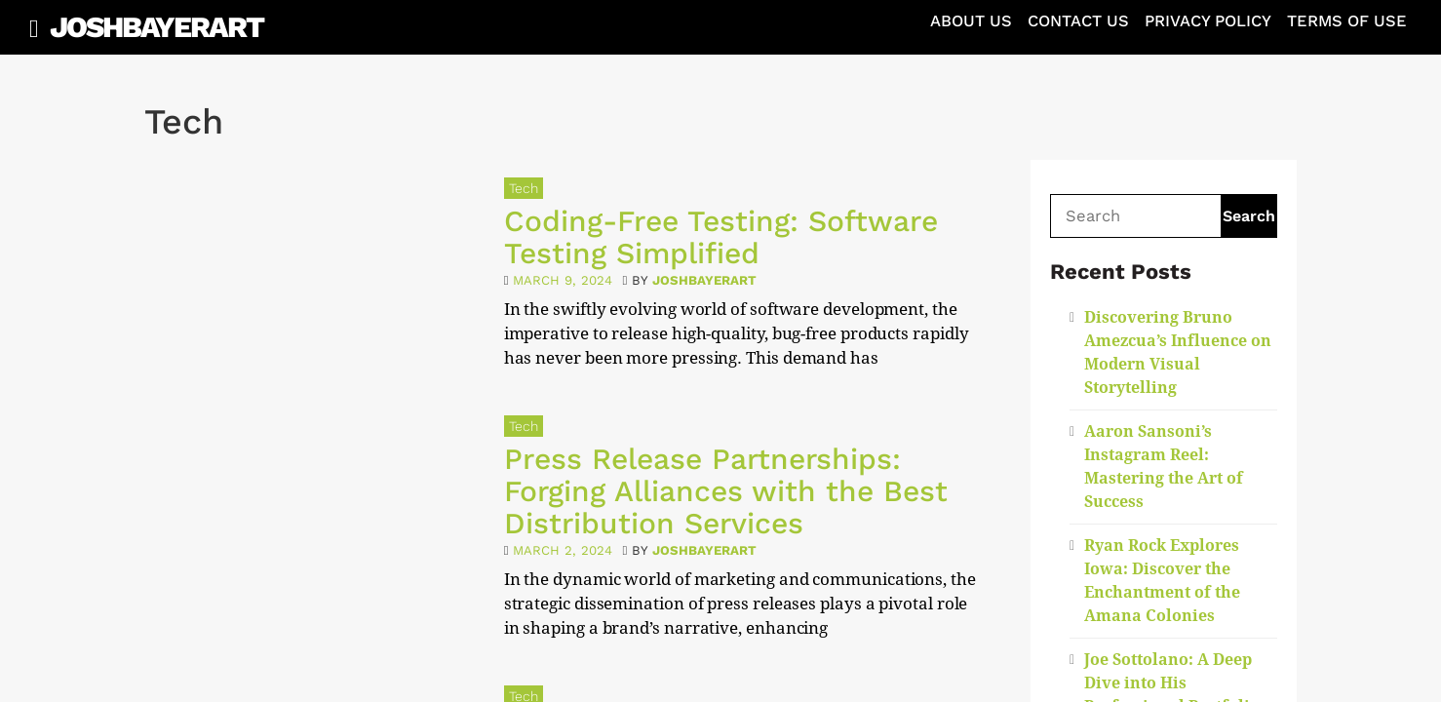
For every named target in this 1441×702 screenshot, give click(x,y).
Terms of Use (1347, 21)
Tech (523, 188)
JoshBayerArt (156, 27)
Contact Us (1078, 21)
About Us (971, 21)
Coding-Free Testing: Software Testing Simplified (721, 237)
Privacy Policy (1208, 21)
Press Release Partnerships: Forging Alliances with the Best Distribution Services (726, 491)
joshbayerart (704, 280)
